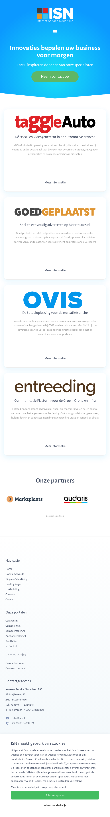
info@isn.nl (18, 718)
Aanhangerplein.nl (15, 636)
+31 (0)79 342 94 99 (23, 723)
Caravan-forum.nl (15, 668)
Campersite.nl (13, 625)
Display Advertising (16, 579)
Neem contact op (55, 77)
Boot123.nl (11, 641)
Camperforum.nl (14, 663)
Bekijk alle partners (55, 516)
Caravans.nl (11, 620)
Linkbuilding (12, 589)
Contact (10, 599)
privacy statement (55, 787)
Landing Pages (13, 584)
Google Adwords (14, 574)
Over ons (10, 594)
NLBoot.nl (11, 646)
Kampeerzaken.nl (15, 631)
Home (8, 569)
